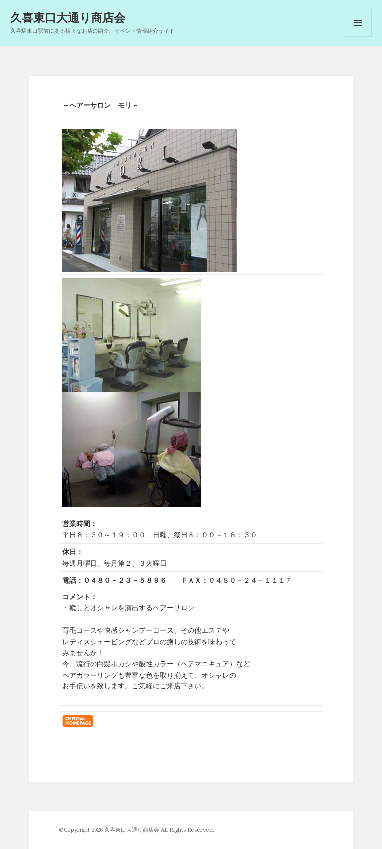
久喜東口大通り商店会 (67, 17)
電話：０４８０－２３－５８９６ (114, 580)
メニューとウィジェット (358, 36)
